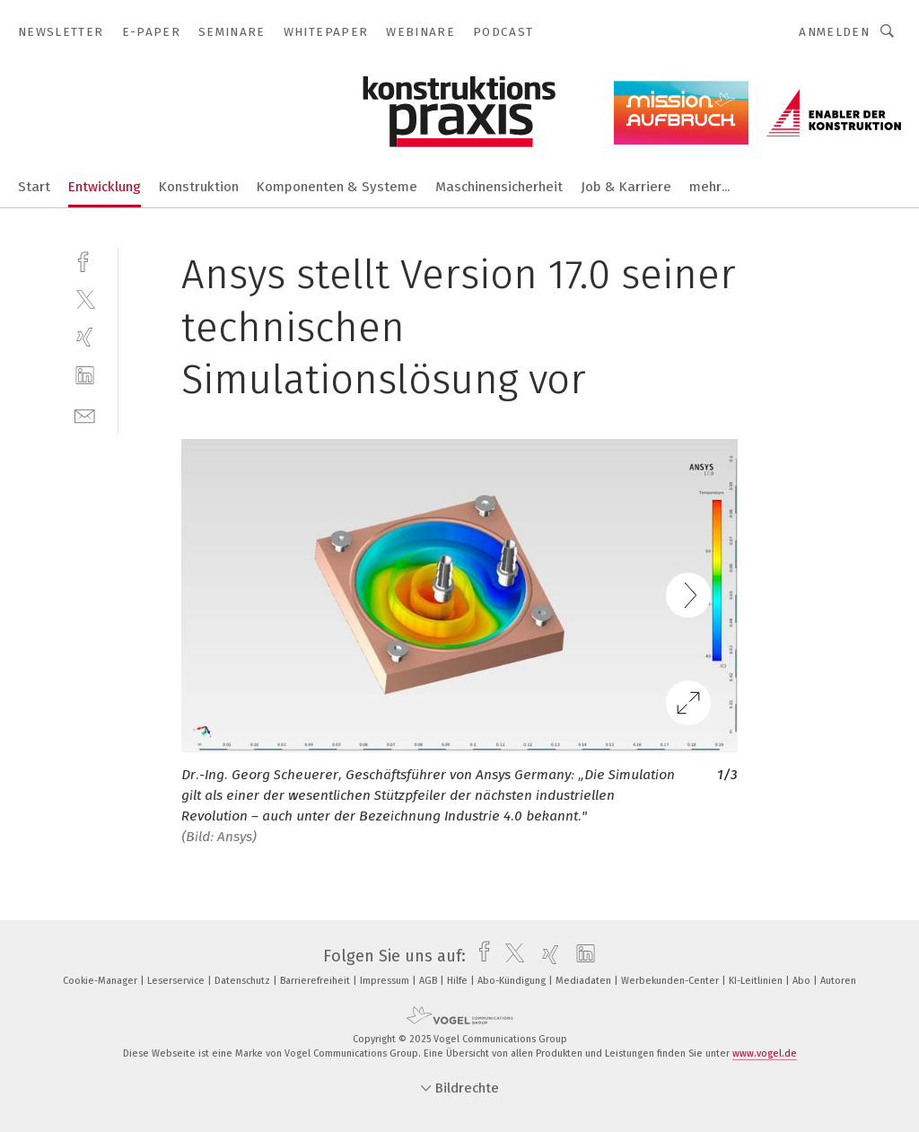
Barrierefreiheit (316, 981)
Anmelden (834, 31)
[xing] (85, 337)
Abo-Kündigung (512, 981)
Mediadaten (585, 981)
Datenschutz (243, 981)
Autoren (838, 981)
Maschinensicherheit (499, 187)
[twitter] (85, 298)
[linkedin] (85, 375)
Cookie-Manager (101, 981)
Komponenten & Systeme (337, 187)
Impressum (386, 981)
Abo (802, 981)
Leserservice (177, 981)
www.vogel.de (764, 1053)
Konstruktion (199, 187)
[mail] (85, 414)
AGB (429, 981)
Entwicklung (104, 187)
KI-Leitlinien (757, 981)
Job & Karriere (626, 187)
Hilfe (458, 981)
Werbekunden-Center (671, 981)
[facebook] (85, 260)
